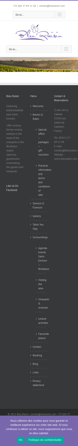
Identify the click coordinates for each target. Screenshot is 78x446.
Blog (35, 364)
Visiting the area (41, 284)
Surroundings (39, 237)
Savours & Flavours (38, 205)
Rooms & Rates (38, 117)
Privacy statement (38, 383)
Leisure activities (41, 321)
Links (35, 372)
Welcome (38, 106)
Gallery (37, 216)
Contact (37, 347)
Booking (37, 355)
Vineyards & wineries (41, 303)
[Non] (73, 431)
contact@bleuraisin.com (52, 5)
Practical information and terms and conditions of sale (41, 180)
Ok (20, 439)
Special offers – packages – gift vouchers (41, 142)
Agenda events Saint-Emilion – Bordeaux (41, 258)
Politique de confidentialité (44, 439)
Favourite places (41, 336)
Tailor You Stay (38, 226)
